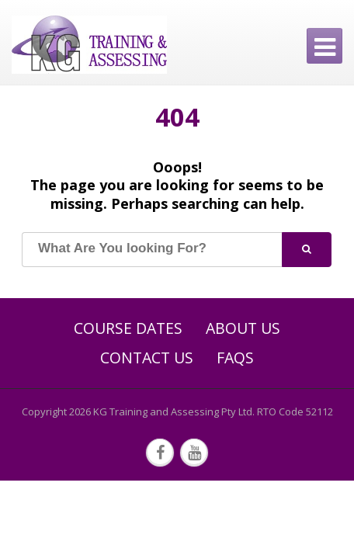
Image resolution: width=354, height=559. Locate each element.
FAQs (235, 358)
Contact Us (146, 358)
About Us (243, 328)
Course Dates (128, 328)
